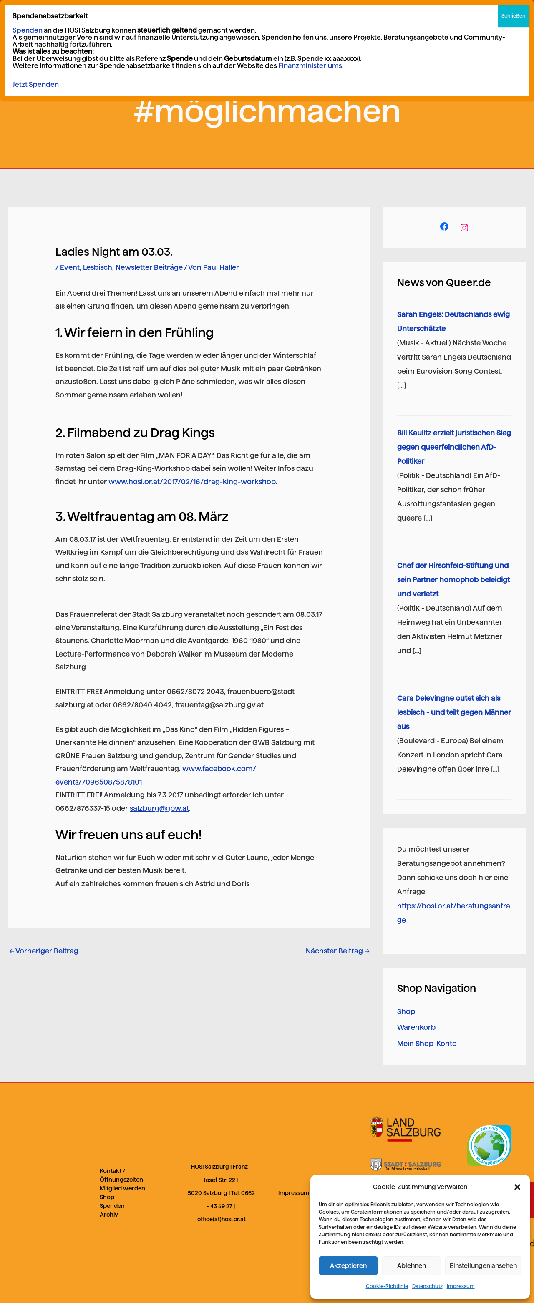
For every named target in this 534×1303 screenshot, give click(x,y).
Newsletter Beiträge (149, 267)
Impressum (461, 1286)
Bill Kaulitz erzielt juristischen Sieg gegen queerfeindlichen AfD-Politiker (454, 447)
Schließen (513, 15)
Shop (406, 1011)
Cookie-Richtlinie (387, 1286)
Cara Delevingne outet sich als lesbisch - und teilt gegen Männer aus (454, 712)
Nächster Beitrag (338, 951)
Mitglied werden (122, 1188)
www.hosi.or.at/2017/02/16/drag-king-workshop (192, 481)
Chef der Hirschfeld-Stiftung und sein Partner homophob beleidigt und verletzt (453, 580)
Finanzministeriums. (310, 65)
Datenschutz (427, 1286)
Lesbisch (97, 267)
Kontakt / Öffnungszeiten (121, 1175)
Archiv (109, 1214)
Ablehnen (411, 1265)
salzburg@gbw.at (159, 808)
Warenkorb (416, 1027)
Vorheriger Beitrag (43, 951)
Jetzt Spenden (36, 84)
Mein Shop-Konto (427, 1043)
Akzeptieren (348, 1265)
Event (70, 267)
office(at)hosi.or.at (221, 1219)
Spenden (112, 1205)
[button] (517, 1187)
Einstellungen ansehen (483, 1265)
